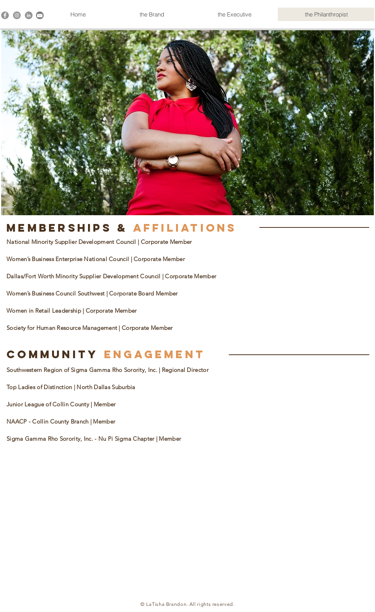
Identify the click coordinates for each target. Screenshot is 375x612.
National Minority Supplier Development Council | (74, 241)
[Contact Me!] (40, 15)
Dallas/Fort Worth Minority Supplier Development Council (84, 276)
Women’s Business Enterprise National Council (69, 259)
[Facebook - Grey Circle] (5, 15)
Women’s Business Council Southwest (56, 293)
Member (104, 421)
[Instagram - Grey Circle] (17, 15)
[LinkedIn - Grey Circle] (29, 15)
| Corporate (122, 293)
